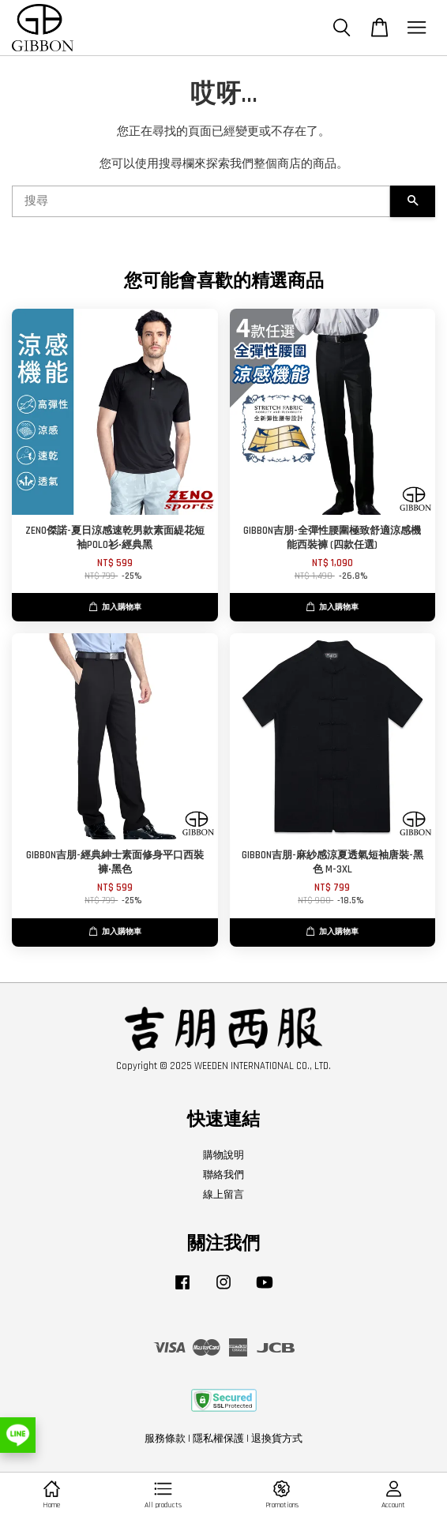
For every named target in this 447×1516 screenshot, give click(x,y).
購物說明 (223, 1155)
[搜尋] (201, 201)
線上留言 (223, 1194)
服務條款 (165, 1438)
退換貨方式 (276, 1438)
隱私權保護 (218, 1438)
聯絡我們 (223, 1175)
